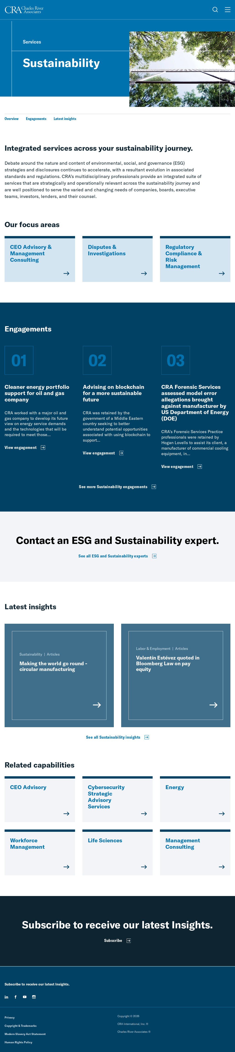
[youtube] (25, 997)
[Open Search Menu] (215, 9)
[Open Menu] (227, 9)
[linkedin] (6, 997)
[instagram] (34, 997)
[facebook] (15, 997)
